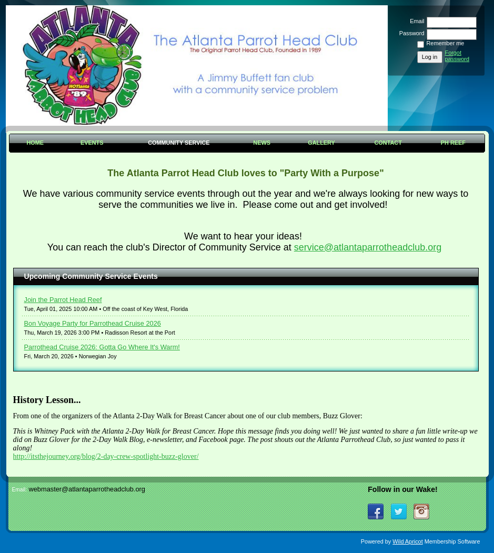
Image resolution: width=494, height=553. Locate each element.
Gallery (321, 142)
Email (415, 21)
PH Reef (453, 142)
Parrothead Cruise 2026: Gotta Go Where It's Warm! (102, 347)
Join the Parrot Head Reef (63, 300)
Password (409, 33)
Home (35, 142)
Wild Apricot (407, 541)
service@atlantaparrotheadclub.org (367, 247)
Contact (388, 142)
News (261, 142)
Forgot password (457, 55)
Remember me (446, 43)
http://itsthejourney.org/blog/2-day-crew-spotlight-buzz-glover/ (106, 456)
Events (92, 142)
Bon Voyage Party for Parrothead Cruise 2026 (92, 323)
